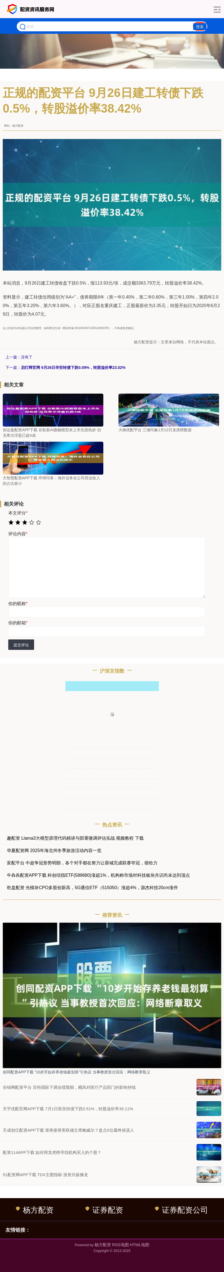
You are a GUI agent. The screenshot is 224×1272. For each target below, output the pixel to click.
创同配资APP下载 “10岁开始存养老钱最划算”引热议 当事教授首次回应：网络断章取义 (76, 1072)
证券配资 (104, 1210)
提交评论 (21, 645)
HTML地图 (139, 1244)
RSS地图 (120, 1244)
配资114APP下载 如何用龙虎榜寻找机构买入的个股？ (52, 1152)
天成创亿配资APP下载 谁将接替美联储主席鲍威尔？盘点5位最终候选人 (68, 1130)
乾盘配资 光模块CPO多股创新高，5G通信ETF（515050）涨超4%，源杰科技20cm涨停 (92, 887)
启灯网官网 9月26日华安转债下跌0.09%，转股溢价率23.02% (73, 367)
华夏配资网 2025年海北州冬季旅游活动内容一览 (54, 850)
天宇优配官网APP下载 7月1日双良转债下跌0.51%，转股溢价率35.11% (68, 1108)
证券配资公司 (181, 1210)
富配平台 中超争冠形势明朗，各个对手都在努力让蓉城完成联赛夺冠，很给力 (82, 863)
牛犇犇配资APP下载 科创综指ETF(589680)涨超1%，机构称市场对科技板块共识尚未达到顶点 (98, 875)
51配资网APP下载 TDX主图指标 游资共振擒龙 (45, 1174)
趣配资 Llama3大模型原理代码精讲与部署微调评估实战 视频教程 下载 (75, 838)
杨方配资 (35, 1210)
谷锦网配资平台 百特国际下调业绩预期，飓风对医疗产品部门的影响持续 (69, 1087)
